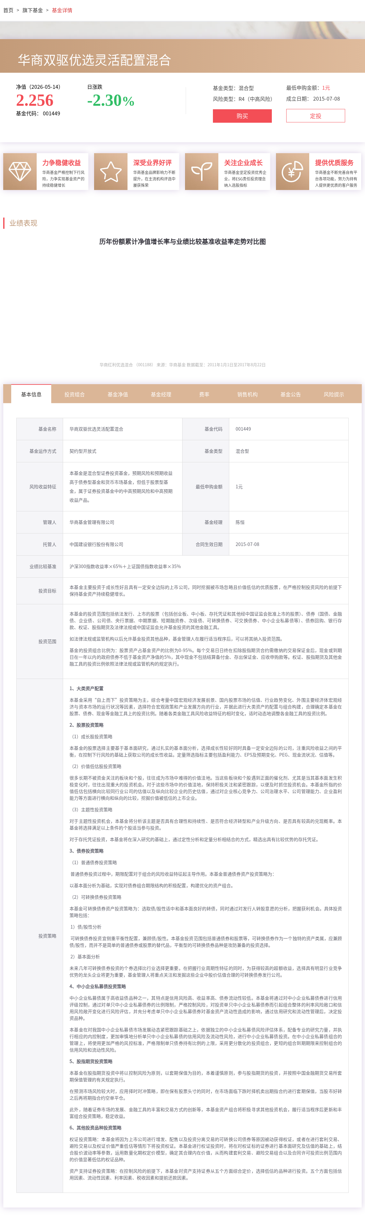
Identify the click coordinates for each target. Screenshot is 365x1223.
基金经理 (161, 394)
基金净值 (118, 394)
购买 (242, 116)
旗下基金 (32, 10)
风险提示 (334, 394)
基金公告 (290, 394)
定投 (315, 116)
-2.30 (104, 100)
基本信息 (31, 394)
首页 (8, 10)
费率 (204, 394)
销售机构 (247, 394)
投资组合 (74, 394)
